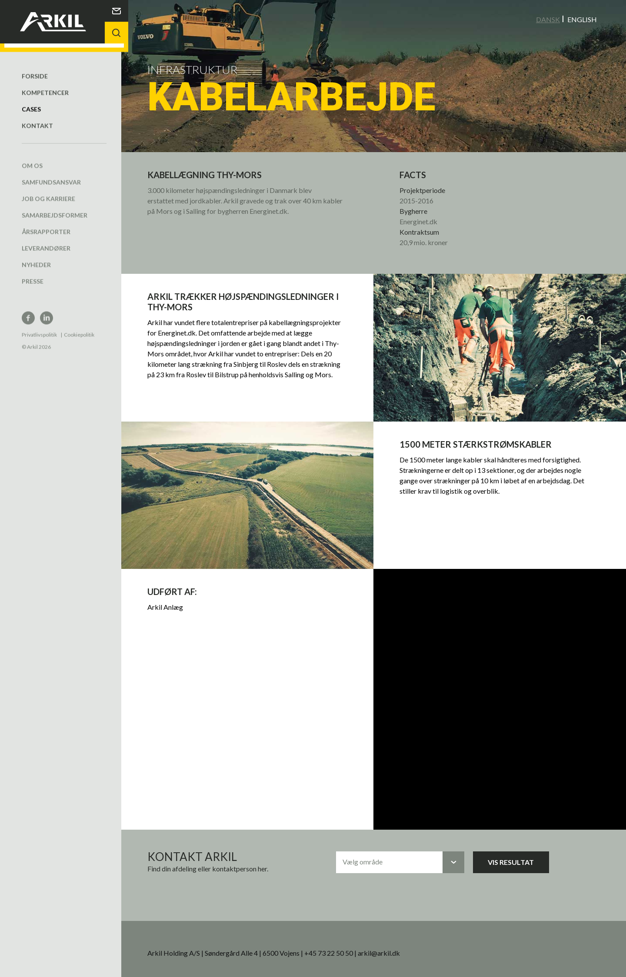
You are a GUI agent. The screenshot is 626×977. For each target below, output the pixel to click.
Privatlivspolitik (39, 325)
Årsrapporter (46, 222)
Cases (31, 100)
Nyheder (36, 255)
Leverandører (46, 239)
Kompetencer (45, 83)
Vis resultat (516, 856)
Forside (35, 67)
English (582, 19)
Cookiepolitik (79, 325)
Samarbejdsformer (54, 206)
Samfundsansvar (51, 173)
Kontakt (37, 116)
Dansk (548, 19)
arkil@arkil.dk (388, 947)
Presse (32, 272)
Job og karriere (48, 189)
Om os (32, 156)
